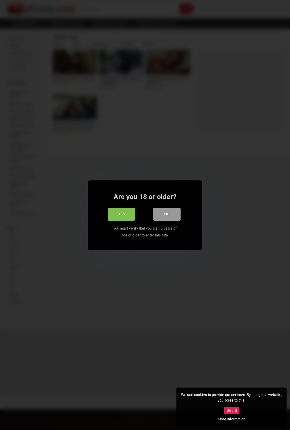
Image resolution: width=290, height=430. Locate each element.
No (167, 214)
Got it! (231, 410)
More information (231, 419)
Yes (121, 214)
